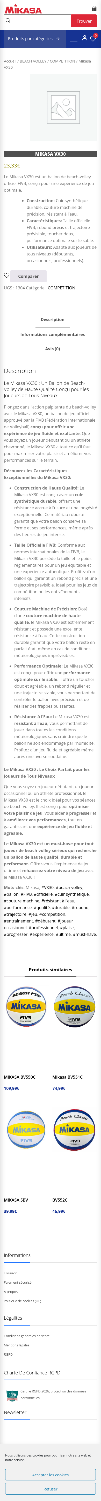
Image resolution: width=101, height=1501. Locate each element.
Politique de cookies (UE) (22, 1301)
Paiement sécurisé (18, 1282)
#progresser (15, 934)
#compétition (52, 914)
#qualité (42, 907)
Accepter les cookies (50, 1474)
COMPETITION (62, 61)
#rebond (80, 907)
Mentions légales (16, 1345)
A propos (11, 1291)
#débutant (45, 921)
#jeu (32, 914)
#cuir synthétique (72, 894)
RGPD (8, 1354)
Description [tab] (52, 319)
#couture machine (21, 901)
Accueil (10, 61)
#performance (18, 907)
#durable (61, 907)
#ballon (11, 894)
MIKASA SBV (16, 1200)
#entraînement (18, 921)
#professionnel (43, 927)
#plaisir (67, 927)
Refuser (50, 1488)
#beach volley (69, 887)
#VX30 (47, 887)
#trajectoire (15, 914)
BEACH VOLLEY (33, 61)
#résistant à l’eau (57, 901)
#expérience (42, 934)
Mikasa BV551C (67, 1077)
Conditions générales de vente (27, 1336)
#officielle (43, 894)
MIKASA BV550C (19, 1077)
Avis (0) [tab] (52, 349)
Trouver (84, 21)
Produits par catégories (35, 39)
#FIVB (26, 894)
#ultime (63, 934)
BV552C (59, 1200)
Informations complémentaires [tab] (52, 334)
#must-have (84, 934)
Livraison (10, 1273)
